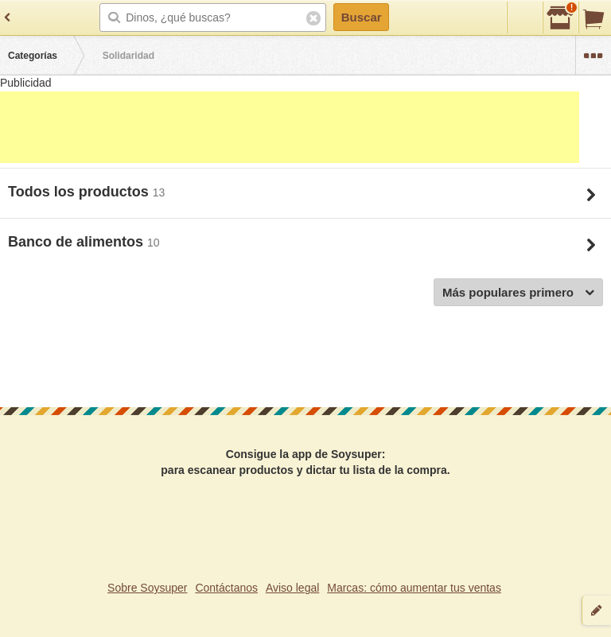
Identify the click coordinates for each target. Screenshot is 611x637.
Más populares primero (518, 293)
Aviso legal (292, 587)
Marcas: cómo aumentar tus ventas (414, 587)
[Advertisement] (289, 127)
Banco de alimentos (77, 242)
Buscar (361, 17)
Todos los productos (80, 192)
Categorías (32, 55)
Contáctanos (226, 587)
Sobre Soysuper (147, 587)
